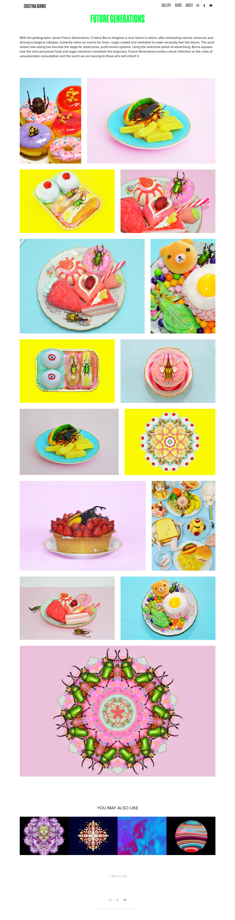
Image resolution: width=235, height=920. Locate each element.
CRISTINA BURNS (35, 6)
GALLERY (166, 5)
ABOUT (189, 5)
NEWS (178, 5)
